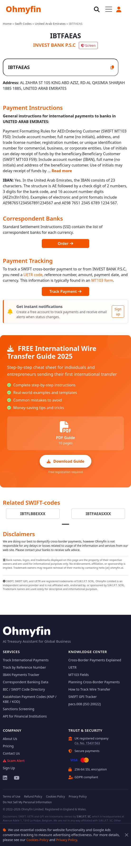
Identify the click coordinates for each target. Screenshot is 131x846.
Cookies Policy (37, 839)
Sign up (118, 311)
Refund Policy (33, 797)
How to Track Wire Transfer (89, 689)
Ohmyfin (23, 9)
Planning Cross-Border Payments (94, 682)
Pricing (8, 746)
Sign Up (9, 768)
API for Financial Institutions (25, 716)
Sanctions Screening (18, 709)
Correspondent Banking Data (25, 682)
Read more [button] (61, 170)
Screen (88, 45)
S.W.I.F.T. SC (84, 816)
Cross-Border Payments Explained (94, 660)
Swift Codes (23, 23)
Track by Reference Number (24, 667)
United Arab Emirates (50, 23)
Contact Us (11, 753)
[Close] (126, 834)
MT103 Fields (78, 674)
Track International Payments (26, 660)
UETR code (32, 274)
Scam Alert (13, 760)
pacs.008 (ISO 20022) (84, 704)
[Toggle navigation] (109, 9)
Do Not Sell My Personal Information (27, 802)
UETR (72, 667)
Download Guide (65, 461)
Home (7, 23)
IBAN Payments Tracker (21, 674)
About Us (10, 738)
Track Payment (65, 291)
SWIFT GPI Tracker (82, 696)
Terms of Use (11, 797)
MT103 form (102, 280)
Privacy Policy (66, 839)
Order (65, 243)
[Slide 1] (65, 524)
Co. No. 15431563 (87, 743)
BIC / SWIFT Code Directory (24, 689)
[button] (119, 9)
